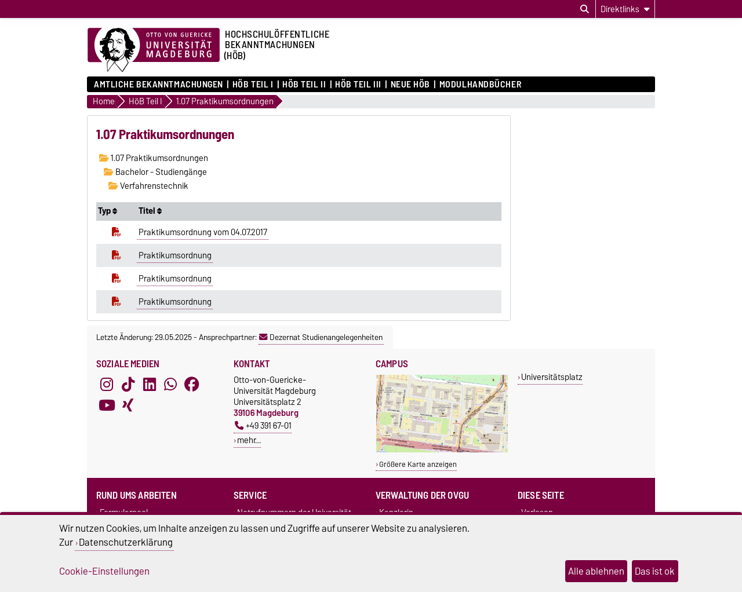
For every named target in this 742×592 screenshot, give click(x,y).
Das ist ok (655, 571)
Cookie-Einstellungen (104, 571)
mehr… (249, 440)
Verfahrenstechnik (148, 186)
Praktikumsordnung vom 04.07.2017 (203, 232)
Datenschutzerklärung (126, 542)
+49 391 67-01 (263, 425)
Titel (150, 211)
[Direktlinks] (625, 9)
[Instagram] (106, 384)
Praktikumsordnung (175, 255)
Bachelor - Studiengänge (155, 172)
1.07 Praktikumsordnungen (153, 158)
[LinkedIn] (149, 384)
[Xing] (128, 405)
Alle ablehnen (596, 571)
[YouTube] (106, 405)
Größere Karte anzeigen (418, 464)
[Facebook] (191, 384)
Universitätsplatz (552, 377)
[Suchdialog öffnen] (585, 9)
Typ (107, 211)
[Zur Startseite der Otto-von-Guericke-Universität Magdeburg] (153, 50)
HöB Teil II (304, 85)
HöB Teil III (358, 85)
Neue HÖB (410, 85)
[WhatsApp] (170, 384)
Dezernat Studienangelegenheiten (321, 337)
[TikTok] (128, 384)
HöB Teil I (253, 85)
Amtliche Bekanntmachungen (158, 85)
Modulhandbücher (480, 85)
